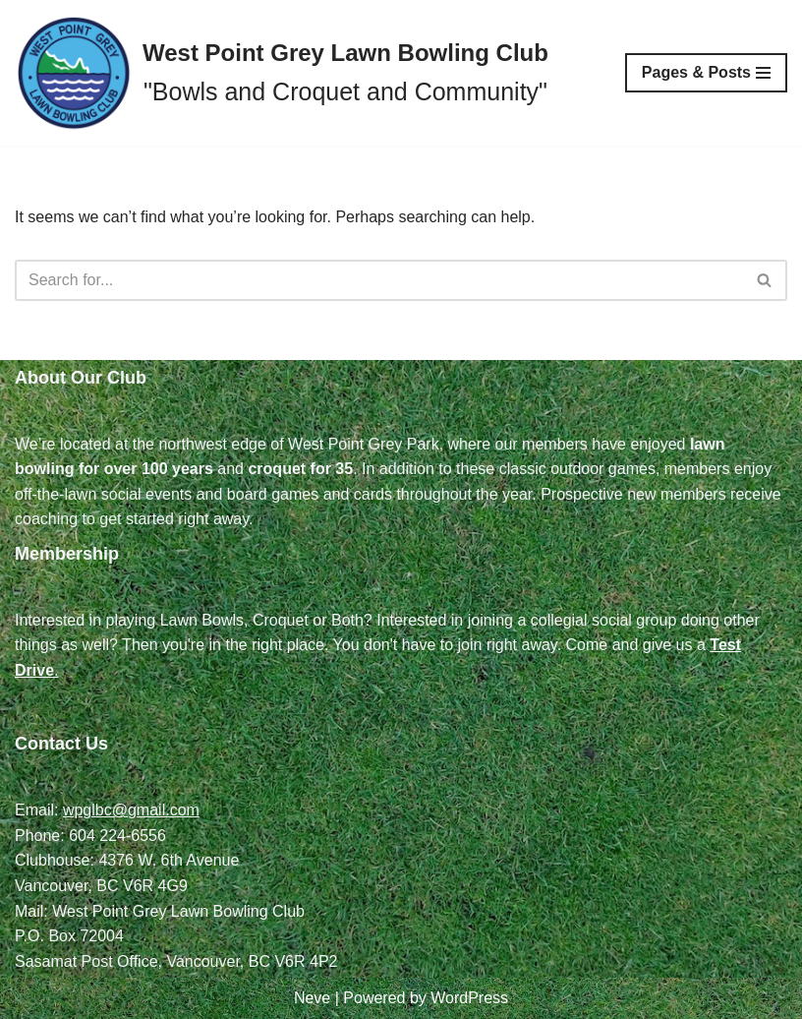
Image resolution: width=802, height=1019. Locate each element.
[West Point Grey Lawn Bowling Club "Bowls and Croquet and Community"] (281, 73)
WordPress (469, 997)
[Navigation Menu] (706, 72)
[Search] (379, 280)
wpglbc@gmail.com (131, 810)
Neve (312, 997)
